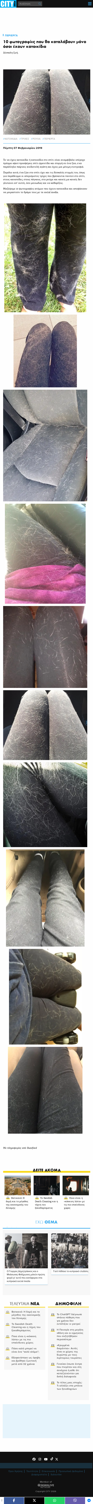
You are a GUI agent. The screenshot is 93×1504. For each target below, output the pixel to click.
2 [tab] (11, 1226)
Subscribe (56, 1474)
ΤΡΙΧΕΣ (25, 138)
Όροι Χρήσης (15, 1471)
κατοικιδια (11, 138)
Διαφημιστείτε (39, 1474)
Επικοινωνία (48, 1471)
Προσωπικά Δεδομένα (71, 1471)
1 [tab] (6, 1226)
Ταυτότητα (32, 1471)
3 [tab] (15, 1226)
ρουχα (37, 138)
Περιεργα (11, 35)
